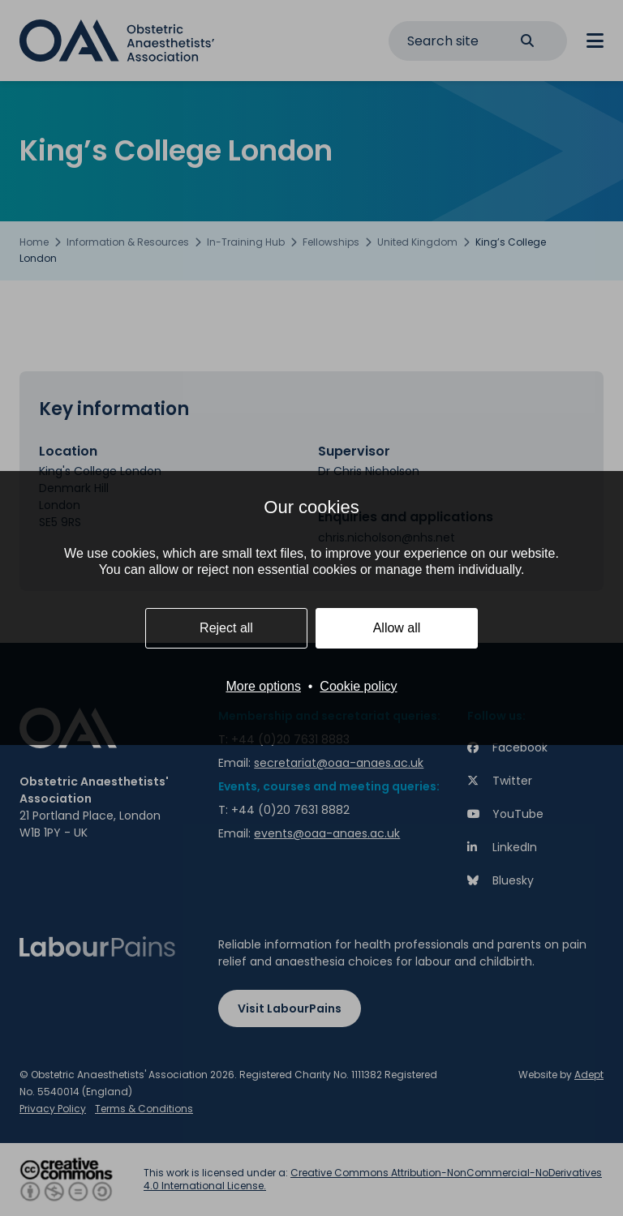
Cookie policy (358, 686)
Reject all (226, 628)
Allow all (397, 628)
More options (263, 686)
